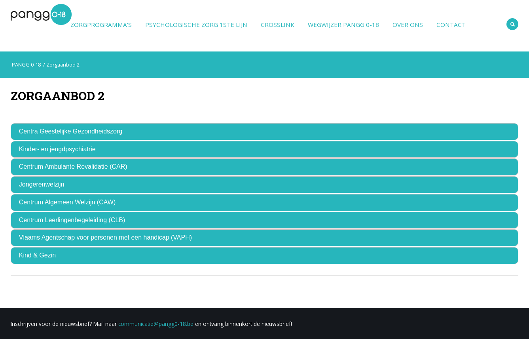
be (190, 324)
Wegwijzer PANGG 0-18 (343, 25)
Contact (451, 25)
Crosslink (277, 25)
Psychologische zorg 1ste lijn (196, 25)
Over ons (407, 25)
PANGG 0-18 (26, 64)
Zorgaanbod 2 (57, 95)
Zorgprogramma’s (101, 25)
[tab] (265, 131)
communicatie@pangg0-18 (152, 324)
